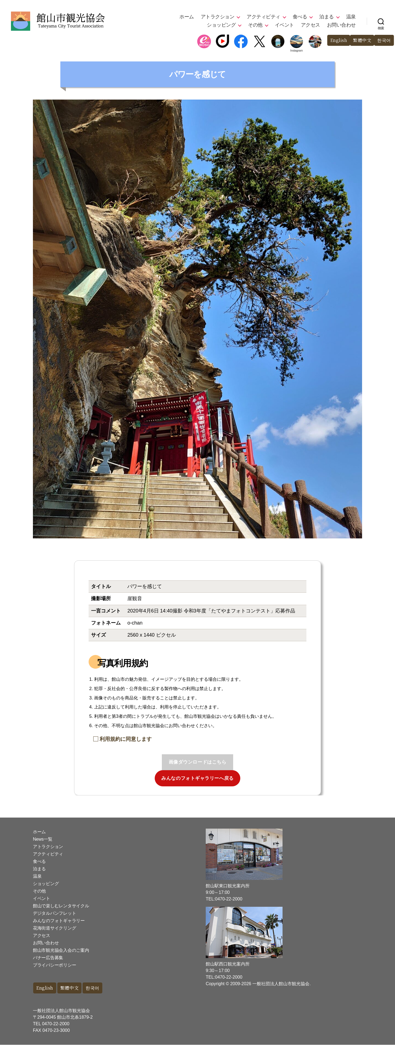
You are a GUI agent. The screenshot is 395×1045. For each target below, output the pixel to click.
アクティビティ (263, 16)
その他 (255, 25)
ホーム (186, 16)
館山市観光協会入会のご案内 (61, 950)
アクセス (310, 25)
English (336, 40)
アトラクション (218, 16)
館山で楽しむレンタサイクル (61, 905)
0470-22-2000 (55, 1024)
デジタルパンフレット (54, 913)
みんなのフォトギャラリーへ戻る (197, 778)
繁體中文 (360, 40)
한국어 (383, 40)
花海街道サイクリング (54, 928)
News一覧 (42, 839)
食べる (300, 16)
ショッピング (221, 25)
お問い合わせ (341, 25)
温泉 (351, 16)
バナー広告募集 (48, 957)
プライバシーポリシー (54, 965)
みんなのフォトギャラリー (59, 920)
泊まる (326, 16)
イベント (284, 25)
